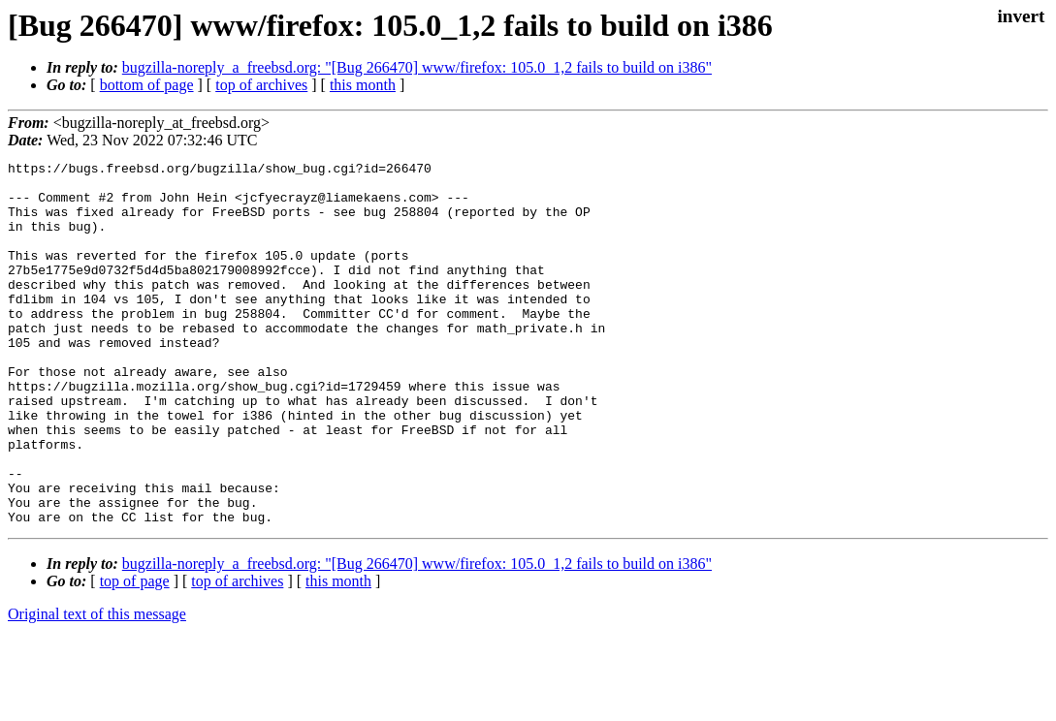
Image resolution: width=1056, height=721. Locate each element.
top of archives (261, 85)
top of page (135, 653)
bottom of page (147, 85)
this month (363, 85)
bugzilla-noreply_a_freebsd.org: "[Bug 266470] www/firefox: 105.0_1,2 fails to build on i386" (417, 67)
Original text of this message (97, 686)
